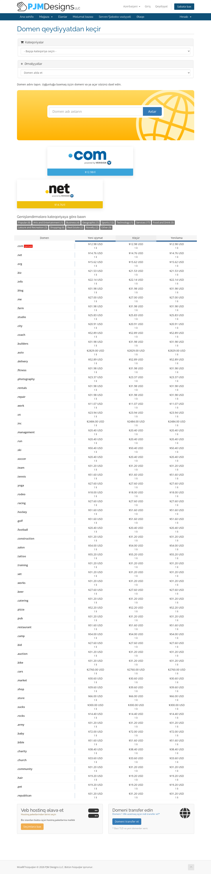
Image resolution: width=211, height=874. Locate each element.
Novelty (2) (92, 227)
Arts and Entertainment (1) (48, 222)
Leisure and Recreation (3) (32, 227)
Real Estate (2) (75, 227)
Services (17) (143, 222)
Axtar (152, 111)
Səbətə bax (184, 6)
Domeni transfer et (127, 821)
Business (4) (72, 222)
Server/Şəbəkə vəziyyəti (115, 16)
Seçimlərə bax (32, 826)
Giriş (148, 6)
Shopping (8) (57, 227)
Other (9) (106, 227)
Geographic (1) (90, 222)
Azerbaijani (131, 6)
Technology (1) (125, 222)
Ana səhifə (27, 16)
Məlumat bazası (83, 16)
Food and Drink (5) (163, 222)
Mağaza (46, 16)
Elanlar (62, 16)
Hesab (185, 16)
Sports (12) (108, 222)
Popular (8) (24, 222)
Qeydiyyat (161, 6)
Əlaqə (140, 16)
